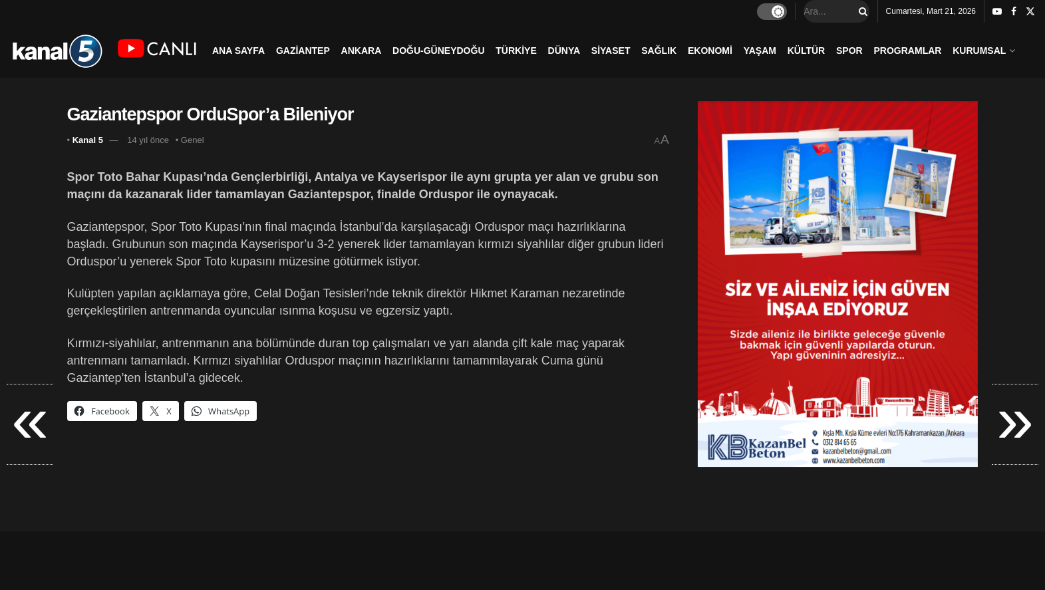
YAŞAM (760, 50)
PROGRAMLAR (908, 50)
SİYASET (611, 50)
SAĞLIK (658, 50)
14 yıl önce (148, 140)
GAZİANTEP (303, 50)
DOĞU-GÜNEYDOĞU (438, 50)
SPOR (849, 50)
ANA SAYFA (238, 50)
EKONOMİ (710, 50)
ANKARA (361, 50)
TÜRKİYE (516, 50)
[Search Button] (860, 11)
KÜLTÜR (806, 50)
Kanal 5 (88, 140)
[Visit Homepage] (57, 50)
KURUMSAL (979, 50)
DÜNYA (564, 50)
